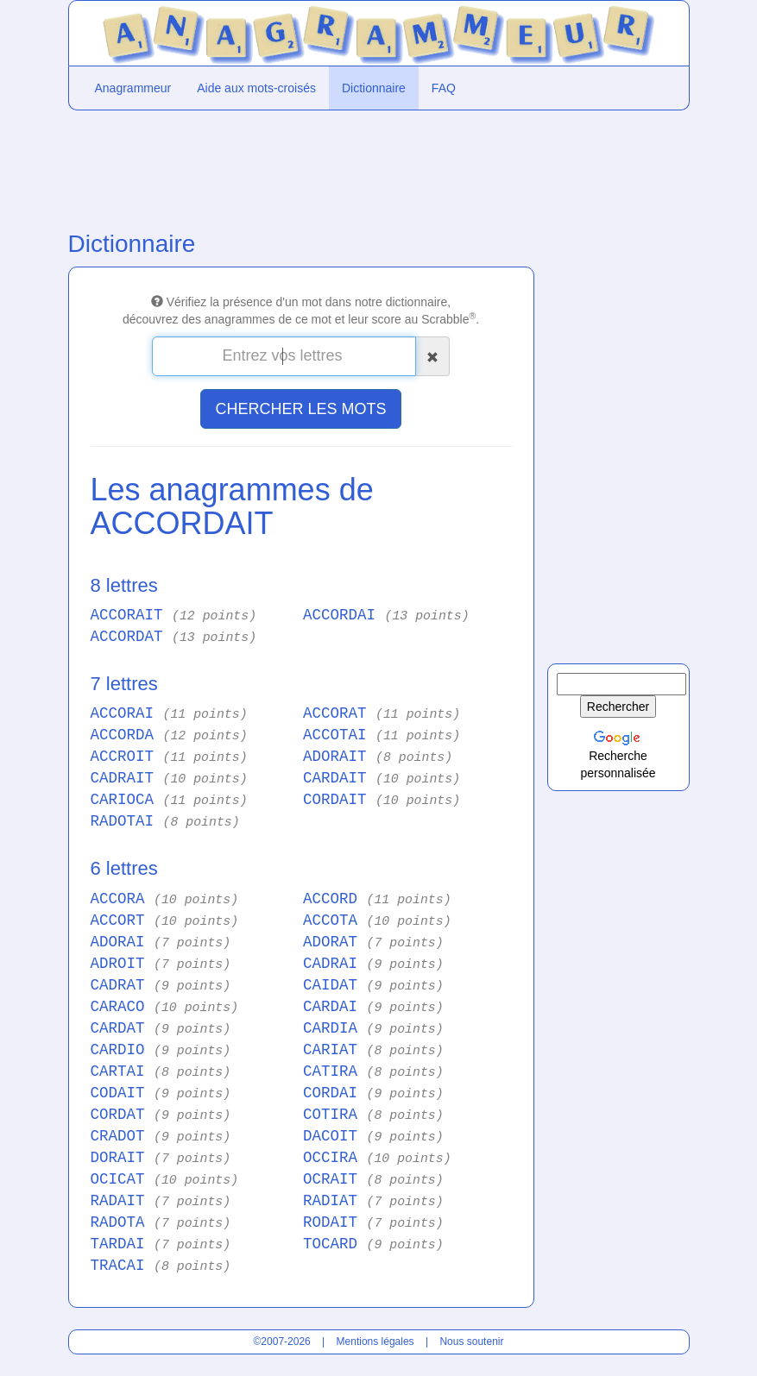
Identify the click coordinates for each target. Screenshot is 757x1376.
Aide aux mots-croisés (256, 88)
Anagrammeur (133, 88)
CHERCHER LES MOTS (300, 409)
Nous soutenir (471, 1341)
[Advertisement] (301, 166)
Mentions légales (375, 1341)
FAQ (444, 88)
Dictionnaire (374, 88)
